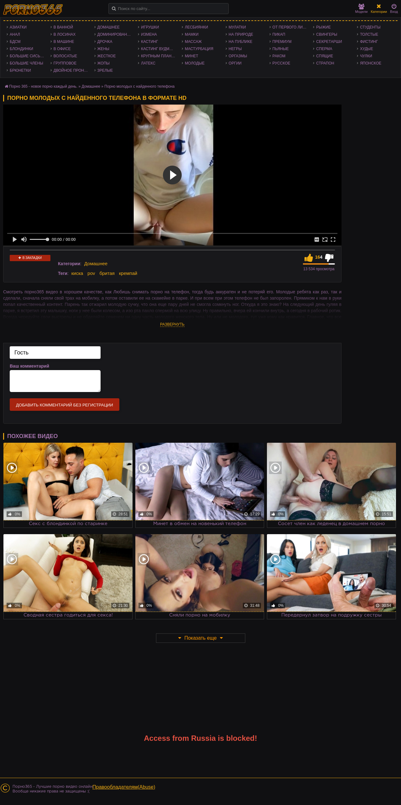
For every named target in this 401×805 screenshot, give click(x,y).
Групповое (65, 63)
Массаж (193, 41)
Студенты (370, 27)
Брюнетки (20, 70)
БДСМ (15, 41)
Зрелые (105, 70)
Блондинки (21, 49)
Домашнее (108, 27)
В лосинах (65, 34)
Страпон (325, 63)
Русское (281, 63)
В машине (64, 41)
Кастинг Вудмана (159, 49)
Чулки (366, 56)
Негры (235, 49)
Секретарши (329, 41)
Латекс (148, 63)
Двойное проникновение (72, 70)
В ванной (63, 27)
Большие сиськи (27, 56)
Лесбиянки (196, 27)
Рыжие (323, 27)
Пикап (279, 34)
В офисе (62, 49)
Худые (366, 49)
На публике (241, 41)
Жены (103, 49)
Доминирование (114, 34)
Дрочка (104, 41)
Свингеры (326, 34)
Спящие (324, 56)
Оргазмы (238, 56)
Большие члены (26, 63)
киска (77, 273)
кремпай (128, 273)
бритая (106, 273)
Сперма (324, 49)
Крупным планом (159, 56)
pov (91, 273)
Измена (149, 34)
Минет (191, 56)
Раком (279, 56)
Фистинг (369, 41)
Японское (370, 63)
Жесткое (106, 56)
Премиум (282, 41)
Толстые (369, 34)
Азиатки (18, 27)
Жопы (103, 63)
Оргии (235, 63)
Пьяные (281, 49)
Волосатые (65, 56)
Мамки (192, 34)
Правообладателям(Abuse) (123, 787)
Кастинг (149, 41)
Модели (361, 8)
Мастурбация (199, 49)
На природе (241, 34)
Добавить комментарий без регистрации (64, 405)
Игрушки (150, 27)
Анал (15, 34)
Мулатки (237, 27)
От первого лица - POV (291, 27)
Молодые (195, 63)
